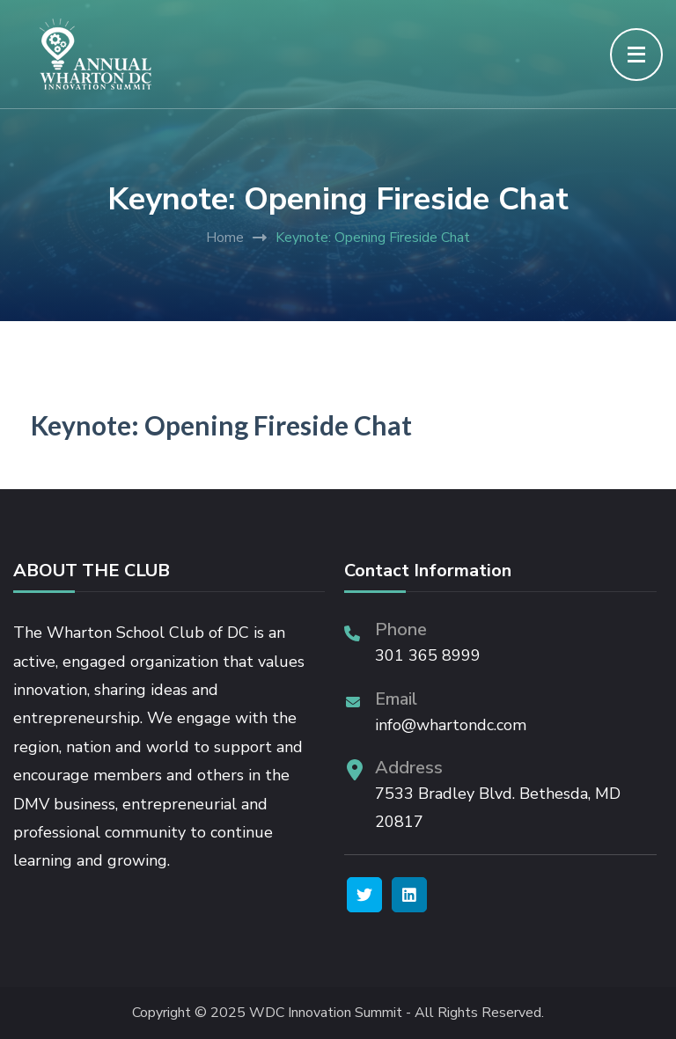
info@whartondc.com (450, 724)
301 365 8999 (428, 655)
